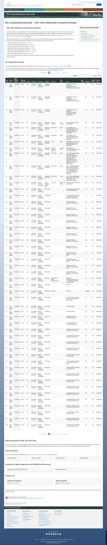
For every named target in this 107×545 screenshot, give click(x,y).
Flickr (60, 534)
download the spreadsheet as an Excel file (55, 66)
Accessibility (41, 539)
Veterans (24, 521)
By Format (8, 515)
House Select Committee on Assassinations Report (88, 37)
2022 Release (60, 458)
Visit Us (73, 9)
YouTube (56, 534)
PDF (33, 85)
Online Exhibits (9, 526)
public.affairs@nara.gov (64, 483)
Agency (28, 81)
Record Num (11, 80)
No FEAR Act (66, 539)
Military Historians (26, 515)
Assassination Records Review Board (90, 40)
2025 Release (11, 458)
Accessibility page (39, 498)
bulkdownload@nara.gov (62, 446)
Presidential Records (10, 520)
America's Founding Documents (93, 9)
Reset (99, 75)
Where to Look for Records (44, 521)
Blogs (58, 534)
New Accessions (58, 515)
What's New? (58, 511)
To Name (53, 81)
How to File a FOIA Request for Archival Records (45, 525)
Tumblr (53, 534)
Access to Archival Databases (12, 521)
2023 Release (36, 458)
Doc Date (33, 81)
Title (67, 81)
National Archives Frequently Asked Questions (45, 515)
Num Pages (82, 80)
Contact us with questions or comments (14, 504)
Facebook (47, 534)
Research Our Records (14, 9)
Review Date (98, 80)
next (64, 72)
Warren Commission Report (88, 35)
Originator (88, 81)
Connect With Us (53, 532)
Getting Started (42, 513)
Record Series (93, 80)
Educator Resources (53, 9)
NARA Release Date (16, 80)
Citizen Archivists (82, 2)
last (67, 72)
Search (99, 4)
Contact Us (98, 2)
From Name (61, 80)
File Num (47, 81)
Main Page (83, 31)
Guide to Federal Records (44, 517)
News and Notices (58, 513)
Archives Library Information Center (12, 524)
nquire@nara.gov (15, 483)
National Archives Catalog (11, 518)
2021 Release (84, 458)
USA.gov (71, 539)
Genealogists (25, 513)
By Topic (8, 513)
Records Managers (27, 519)
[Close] (105, 532)
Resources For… (27, 511)
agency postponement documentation (36, 454)
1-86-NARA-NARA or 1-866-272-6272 (53, 543)
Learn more (94, 542)
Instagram (51, 534)
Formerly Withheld (23, 80)
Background (84, 33)
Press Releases (61, 469)
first (40, 72)
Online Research (11, 511)
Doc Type (40, 81)
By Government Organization (12, 516)
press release (28, 42)
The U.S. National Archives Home (24, 4)
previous (44, 72)
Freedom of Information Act (57, 539)
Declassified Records (43, 519)
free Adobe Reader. (21, 497)
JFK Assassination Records (26, 17)
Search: (75, 75)
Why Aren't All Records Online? (45, 522)
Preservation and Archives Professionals (28, 517)
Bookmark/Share (91, 2)
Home (7, 17)
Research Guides (43, 511)
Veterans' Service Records (33, 9)
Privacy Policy (48, 539)
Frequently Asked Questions (17, 469)
